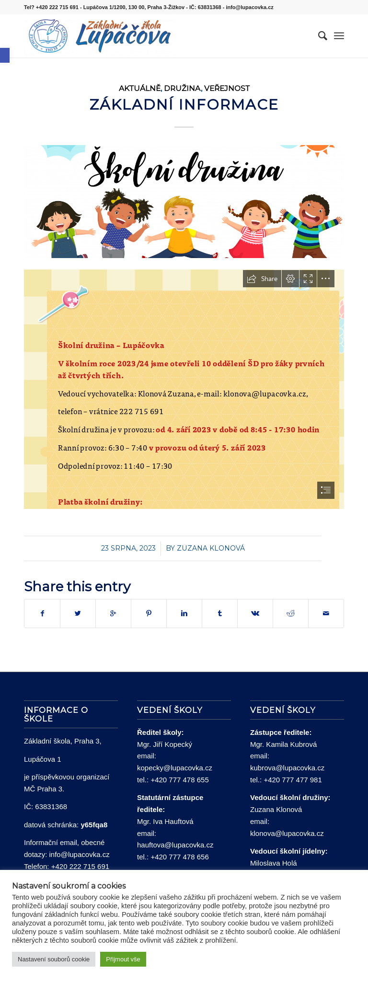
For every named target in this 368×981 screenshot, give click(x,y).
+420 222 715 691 (80, 866)
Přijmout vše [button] (123, 959)
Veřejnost (227, 88)
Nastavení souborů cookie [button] (54, 959)
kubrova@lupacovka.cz (287, 768)
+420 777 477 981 (293, 780)
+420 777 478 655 (179, 780)
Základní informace (184, 104)
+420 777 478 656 (179, 857)
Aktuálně (140, 88)
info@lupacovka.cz (79, 854)
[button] (5, 55)
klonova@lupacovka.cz (287, 833)
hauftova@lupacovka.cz (175, 845)
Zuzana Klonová (211, 548)
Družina (182, 88)
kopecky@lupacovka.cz (174, 768)
